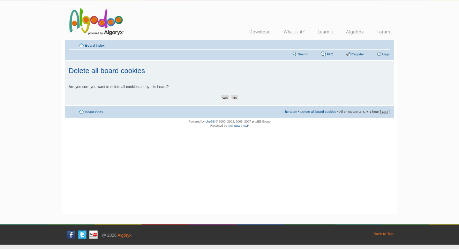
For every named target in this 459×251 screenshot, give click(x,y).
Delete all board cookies (318, 111)
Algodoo (95, 21)
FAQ (329, 54)
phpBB (210, 121)
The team (290, 111)
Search (303, 54)
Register (358, 54)
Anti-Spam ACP (238, 125)
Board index (95, 45)
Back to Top (383, 234)
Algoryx (124, 235)
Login (386, 54)
